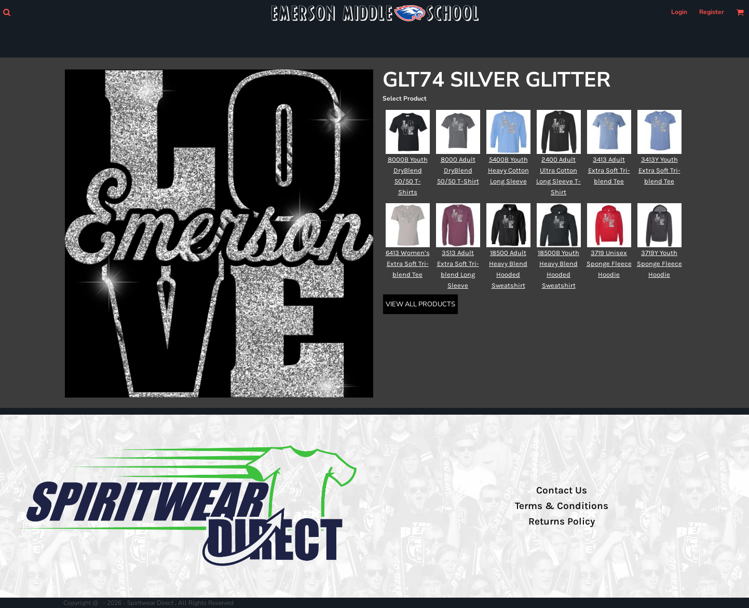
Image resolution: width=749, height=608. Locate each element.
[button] (6, 12)
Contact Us (561, 490)
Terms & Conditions (561, 506)
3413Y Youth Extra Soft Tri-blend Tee (659, 170)
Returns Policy (561, 521)
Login (679, 12)
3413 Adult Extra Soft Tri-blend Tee (609, 170)
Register (711, 12)
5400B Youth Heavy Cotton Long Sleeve (508, 170)
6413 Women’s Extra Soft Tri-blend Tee (408, 263)
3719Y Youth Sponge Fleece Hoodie (659, 263)
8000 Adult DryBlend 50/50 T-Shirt (458, 170)
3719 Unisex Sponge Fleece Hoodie (609, 263)
